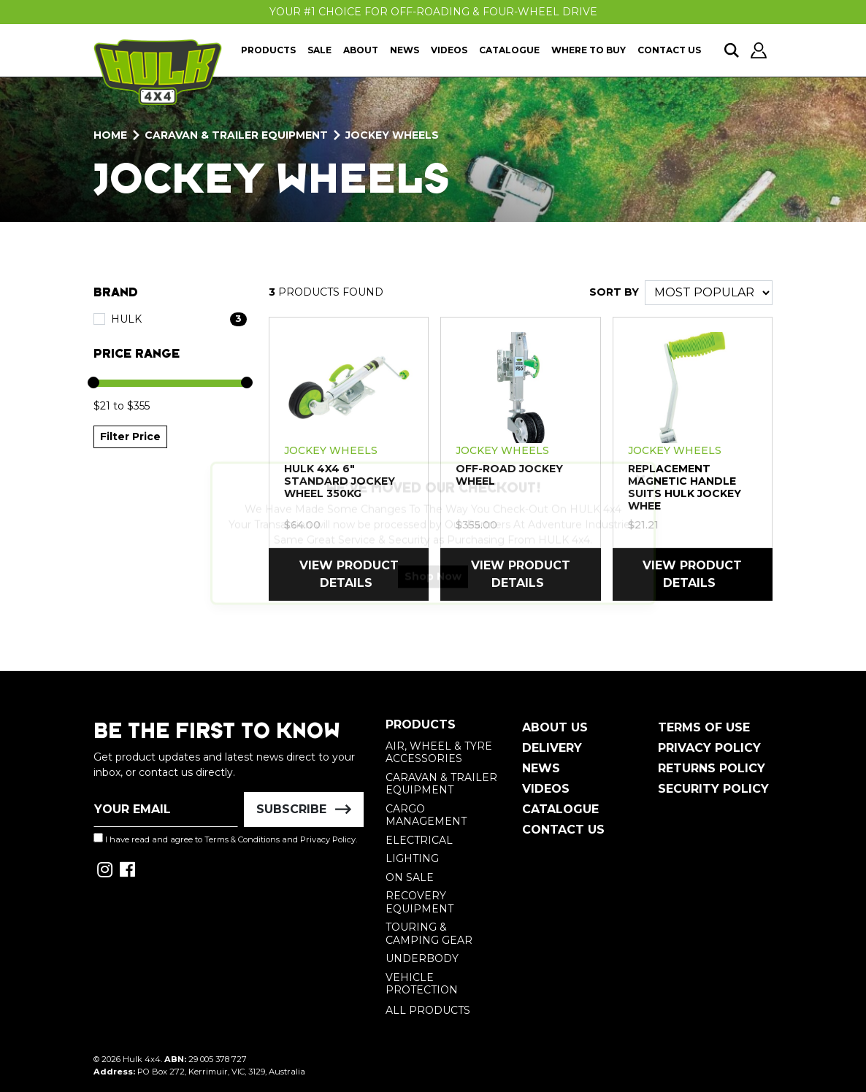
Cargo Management (426, 815)
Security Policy (713, 789)
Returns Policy (711, 768)
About (360, 50)
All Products (428, 1010)
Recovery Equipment (419, 902)
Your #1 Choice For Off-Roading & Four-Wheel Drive (433, 11)
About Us (555, 727)
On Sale (410, 877)
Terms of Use (704, 727)
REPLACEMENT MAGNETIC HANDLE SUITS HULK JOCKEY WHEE (684, 487)
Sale (319, 50)
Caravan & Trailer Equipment (441, 784)
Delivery (552, 748)
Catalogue (509, 50)
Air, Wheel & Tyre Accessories (439, 752)
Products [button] (268, 50)
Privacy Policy (328, 839)
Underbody (422, 958)
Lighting (412, 858)
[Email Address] (165, 809)
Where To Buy (588, 50)
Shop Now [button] (433, 589)
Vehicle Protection (422, 984)
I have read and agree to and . (225, 839)
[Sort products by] (709, 292)
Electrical (419, 840)
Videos (449, 50)
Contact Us (669, 50)
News (404, 50)
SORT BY (614, 292)
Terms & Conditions (242, 839)
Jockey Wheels (331, 450)
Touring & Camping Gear (429, 933)
